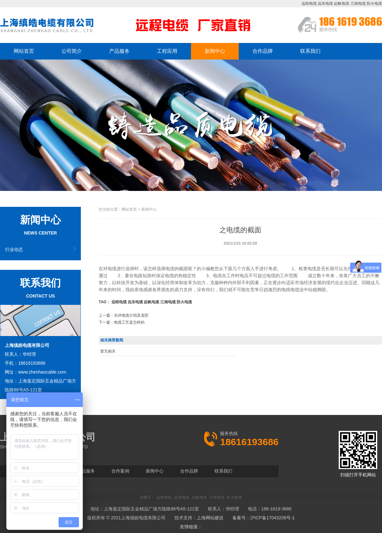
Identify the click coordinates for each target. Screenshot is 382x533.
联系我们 (310, 51)
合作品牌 (262, 51)
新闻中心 (215, 51)
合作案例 (120, 470)
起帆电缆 (341, 3)
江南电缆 (358, 3)
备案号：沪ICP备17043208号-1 (263, 517)
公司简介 (71, 51)
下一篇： (122, 322)
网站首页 (24, 51)
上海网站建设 (210, 517)
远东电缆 (325, 3)
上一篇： (123, 315)
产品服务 (119, 51)
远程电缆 (309, 3)
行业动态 (14, 249)
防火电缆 (374, 3)
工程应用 (167, 51)
